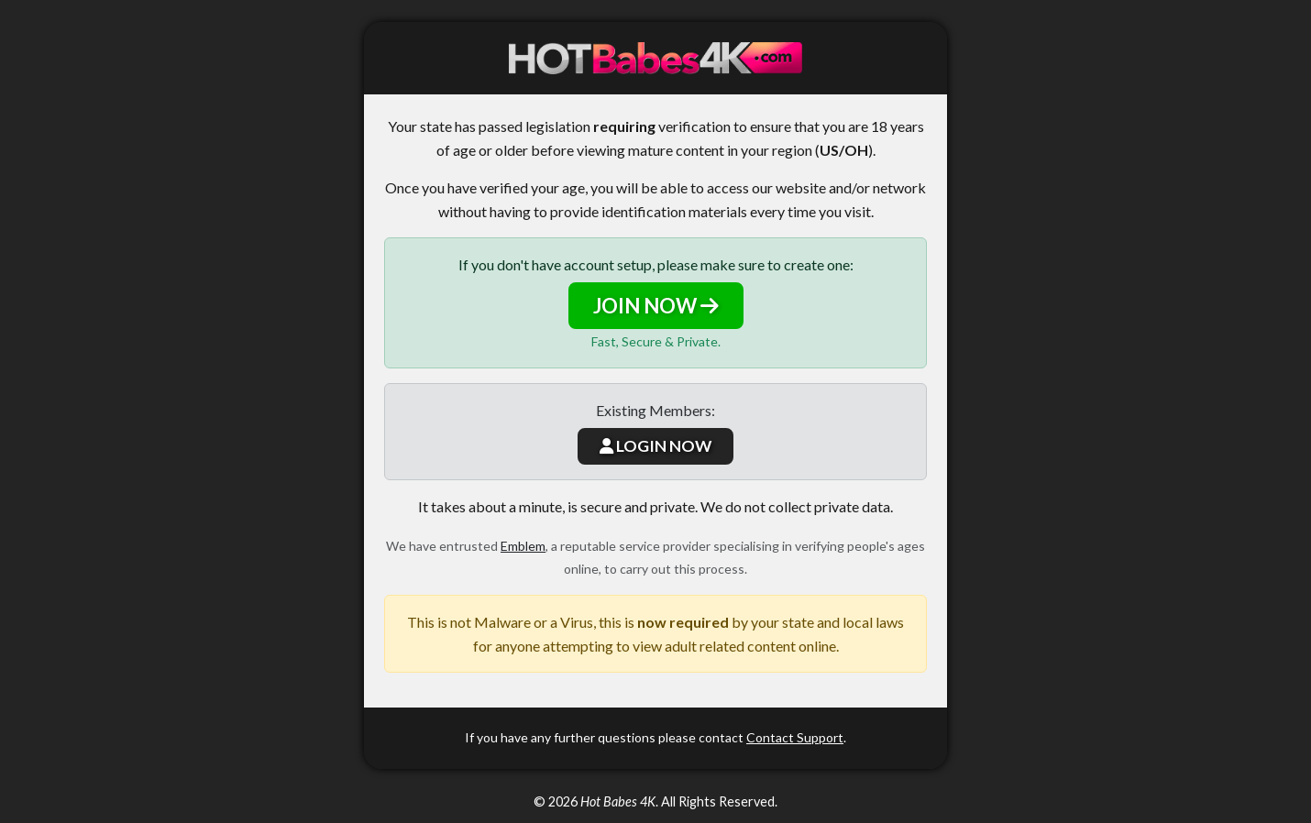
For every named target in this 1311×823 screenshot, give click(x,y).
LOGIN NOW (655, 445)
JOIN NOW (656, 305)
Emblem (523, 546)
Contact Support (794, 737)
